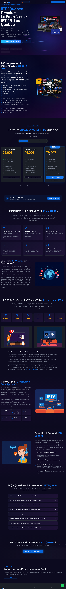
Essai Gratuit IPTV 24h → (27, 41)
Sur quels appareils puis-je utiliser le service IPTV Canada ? (33, 505)
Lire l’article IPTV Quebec (10, 578)
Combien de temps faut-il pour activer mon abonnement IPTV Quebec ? (33, 518)
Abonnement (16, 2)
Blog (32, 2)
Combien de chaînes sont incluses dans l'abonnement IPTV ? (33, 500)
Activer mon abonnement (57, 2)
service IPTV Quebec (31, 369)
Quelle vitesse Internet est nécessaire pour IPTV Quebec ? (33, 523)
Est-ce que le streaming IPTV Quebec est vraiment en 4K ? (33, 509)
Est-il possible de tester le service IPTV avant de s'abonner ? (33, 527)
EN (47, 2)
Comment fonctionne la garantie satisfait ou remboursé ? (33, 514)
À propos (37, 2)
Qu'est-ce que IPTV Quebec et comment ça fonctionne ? (33, 495)
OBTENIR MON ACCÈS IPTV (11, 41)
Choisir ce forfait (11, 177)
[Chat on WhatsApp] (62, 585)
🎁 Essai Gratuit (25, 2)
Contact (42, 2)
